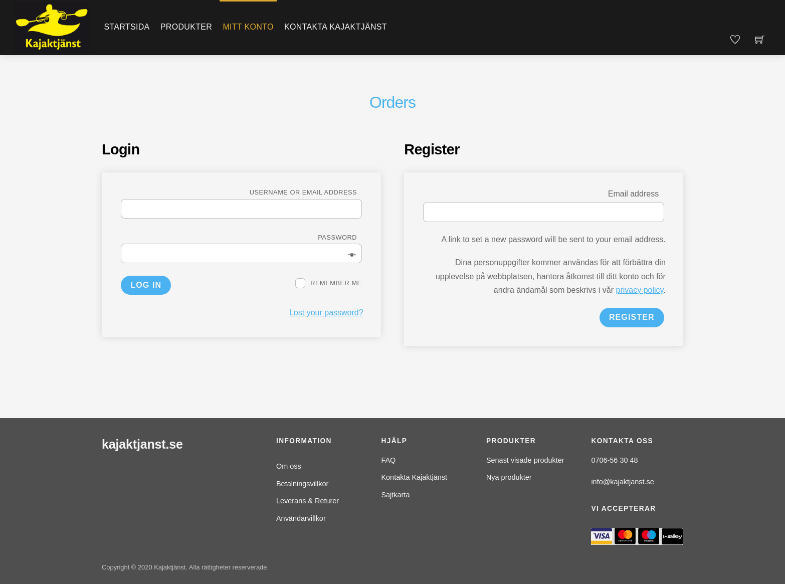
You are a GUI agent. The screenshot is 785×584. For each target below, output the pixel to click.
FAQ (388, 460)
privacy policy (640, 290)
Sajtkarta (395, 495)
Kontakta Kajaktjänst (335, 27)
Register (632, 317)
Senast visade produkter (525, 460)
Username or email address (306, 192)
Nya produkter (509, 477)
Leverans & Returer (307, 501)
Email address (636, 193)
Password (339, 237)
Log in (145, 285)
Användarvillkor (301, 518)
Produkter (186, 27)
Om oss (288, 466)
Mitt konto (248, 27)
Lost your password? (326, 312)
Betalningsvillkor (302, 484)
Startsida (126, 27)
